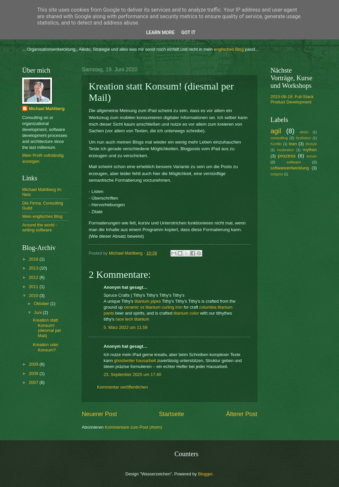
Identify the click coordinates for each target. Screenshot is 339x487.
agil (275, 131)
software (293, 162)
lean (293, 143)
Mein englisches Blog (42, 216)
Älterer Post (241, 414)
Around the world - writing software (39, 227)
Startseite (171, 414)
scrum (311, 156)
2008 (34, 373)
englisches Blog (229, 49)
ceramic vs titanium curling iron (153, 307)
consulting (279, 138)
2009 (34, 364)
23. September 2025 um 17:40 (132, 374)
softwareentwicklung (289, 167)
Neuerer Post (99, 414)
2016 (34, 259)
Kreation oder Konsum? (45, 347)
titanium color (186, 313)
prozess (287, 155)
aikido (304, 132)
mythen (310, 149)
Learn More (160, 32)
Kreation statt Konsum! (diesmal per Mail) (47, 328)
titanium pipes (147, 301)
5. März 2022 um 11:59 (125, 327)
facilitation (303, 138)
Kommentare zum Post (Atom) (133, 427)
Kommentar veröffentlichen (122, 387)
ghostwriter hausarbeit (135, 360)
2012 (34, 277)
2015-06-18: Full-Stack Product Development (292, 99)
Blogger (205, 473)
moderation (285, 150)
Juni (38, 312)
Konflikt (276, 144)
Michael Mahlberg (47, 108)
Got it (188, 32)
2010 (34, 295)
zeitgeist (276, 174)
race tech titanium (132, 319)
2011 (34, 286)
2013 (34, 268)
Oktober (42, 303)
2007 (34, 382)
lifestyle (311, 144)
